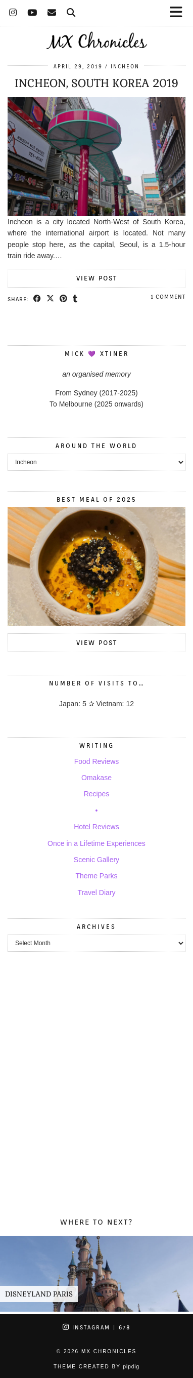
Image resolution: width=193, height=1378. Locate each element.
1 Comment (168, 296)
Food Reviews (96, 761)
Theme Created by (96, 1366)
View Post (96, 278)
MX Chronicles (108, 1351)
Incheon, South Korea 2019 (96, 83)
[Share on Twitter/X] (50, 299)
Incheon (125, 66)
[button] (179, 13)
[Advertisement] (96, 1091)
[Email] (52, 13)
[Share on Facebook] (37, 299)
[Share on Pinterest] (64, 299)
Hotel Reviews (96, 827)
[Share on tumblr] (75, 299)
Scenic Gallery (96, 860)
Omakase (96, 778)
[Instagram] (13, 13)
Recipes (97, 794)
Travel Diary (97, 892)
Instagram (97, 1327)
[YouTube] (32, 13)
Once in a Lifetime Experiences (96, 843)
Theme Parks (96, 876)
